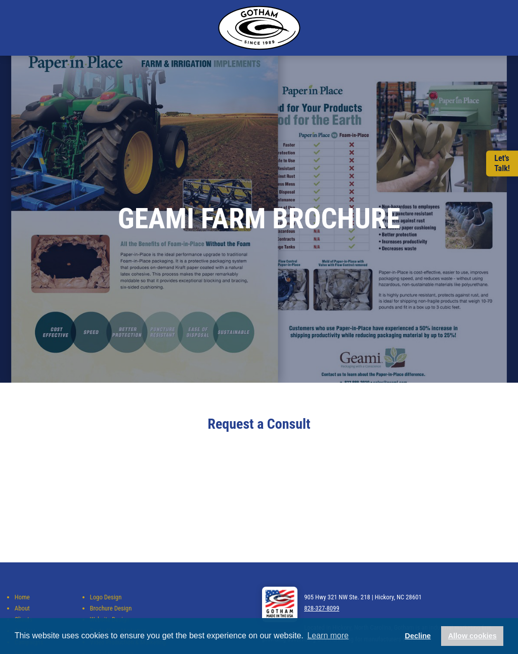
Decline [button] (417, 636)
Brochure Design (111, 608)
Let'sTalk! (502, 163)
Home (22, 597)
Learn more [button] (328, 635)
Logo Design (106, 597)
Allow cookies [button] (472, 636)
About (22, 608)
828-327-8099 (321, 608)
